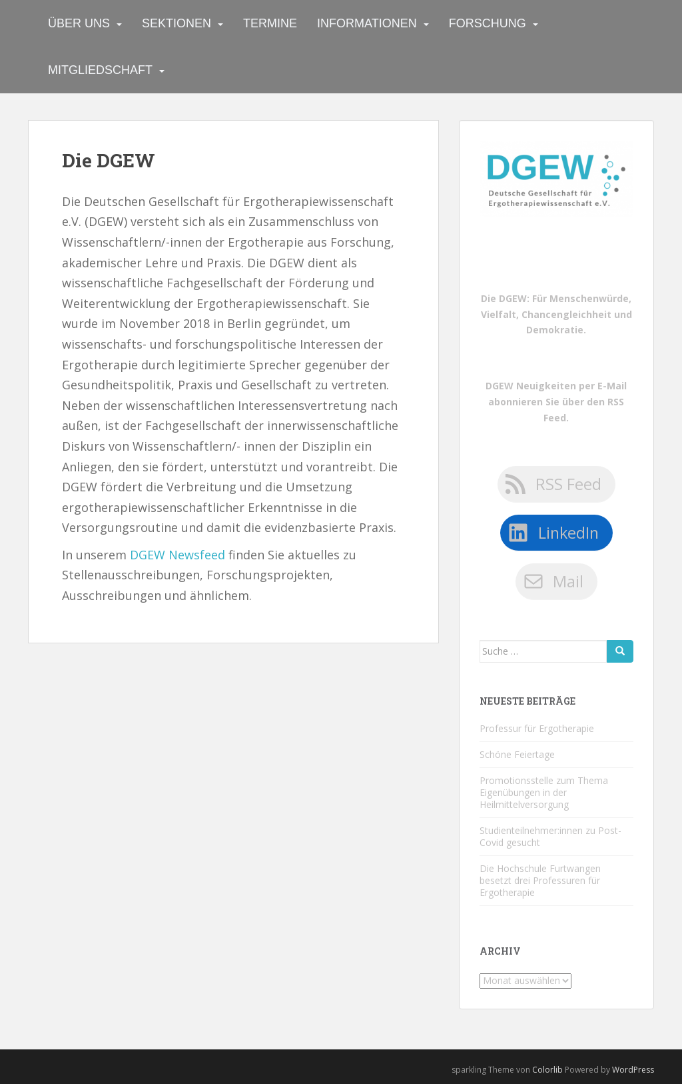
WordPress (633, 1069)
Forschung (487, 23)
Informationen (367, 23)
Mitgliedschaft (100, 70)
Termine (270, 23)
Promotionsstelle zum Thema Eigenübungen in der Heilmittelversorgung (544, 792)
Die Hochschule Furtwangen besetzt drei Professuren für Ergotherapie (540, 880)
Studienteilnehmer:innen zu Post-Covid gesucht (550, 836)
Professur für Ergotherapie (537, 728)
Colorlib (547, 1069)
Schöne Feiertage (517, 754)
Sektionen (176, 23)
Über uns (79, 23)
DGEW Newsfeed (177, 555)
